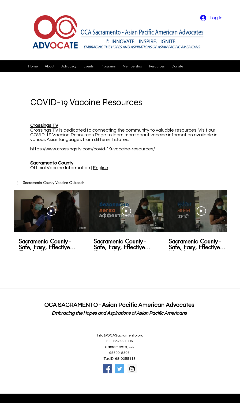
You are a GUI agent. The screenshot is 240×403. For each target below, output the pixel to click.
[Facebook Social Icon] (107, 368)
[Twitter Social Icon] (119, 368)
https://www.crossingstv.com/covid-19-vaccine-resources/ (92, 149)
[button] (49, 66)
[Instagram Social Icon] (132, 368)
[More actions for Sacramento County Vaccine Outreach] (51, 183)
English (100, 167)
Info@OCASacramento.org (120, 335)
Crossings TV (44, 125)
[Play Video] (51, 211)
